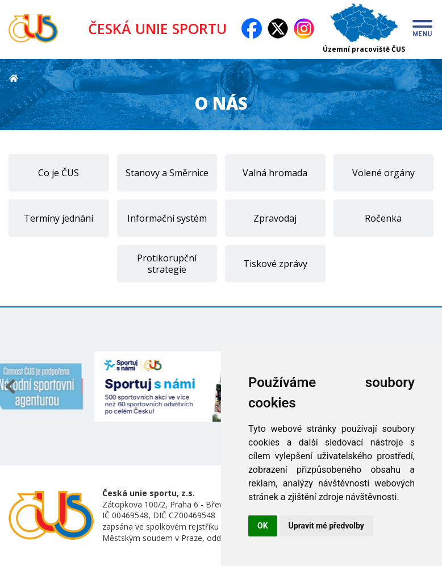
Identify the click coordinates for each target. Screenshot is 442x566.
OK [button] (262, 525)
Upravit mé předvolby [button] (326, 525)
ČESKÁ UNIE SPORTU (157, 28)
